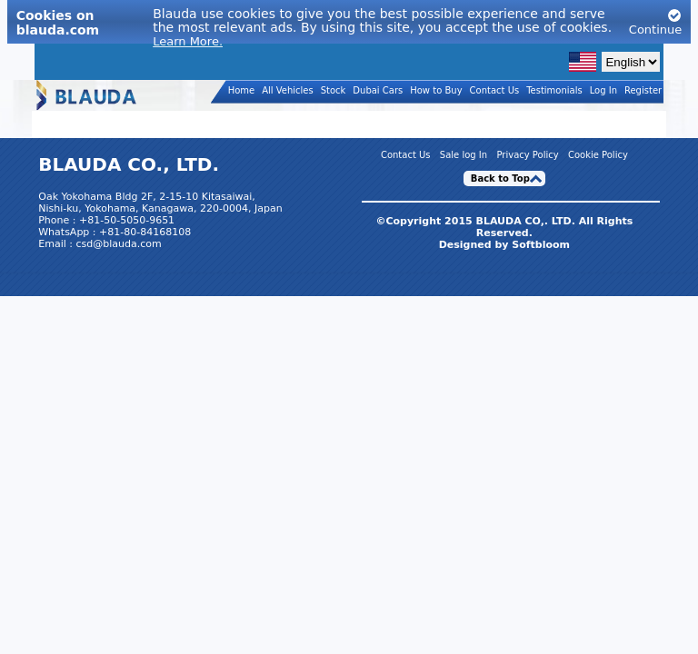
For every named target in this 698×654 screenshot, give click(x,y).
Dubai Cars (378, 90)
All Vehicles (288, 90)
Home (241, 90)
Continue (655, 22)
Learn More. (188, 41)
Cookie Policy (598, 156)
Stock (333, 90)
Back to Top (500, 178)
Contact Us (495, 90)
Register (643, 90)
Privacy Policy (527, 156)
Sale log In (463, 156)
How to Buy (436, 90)
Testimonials (554, 90)
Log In (603, 90)
